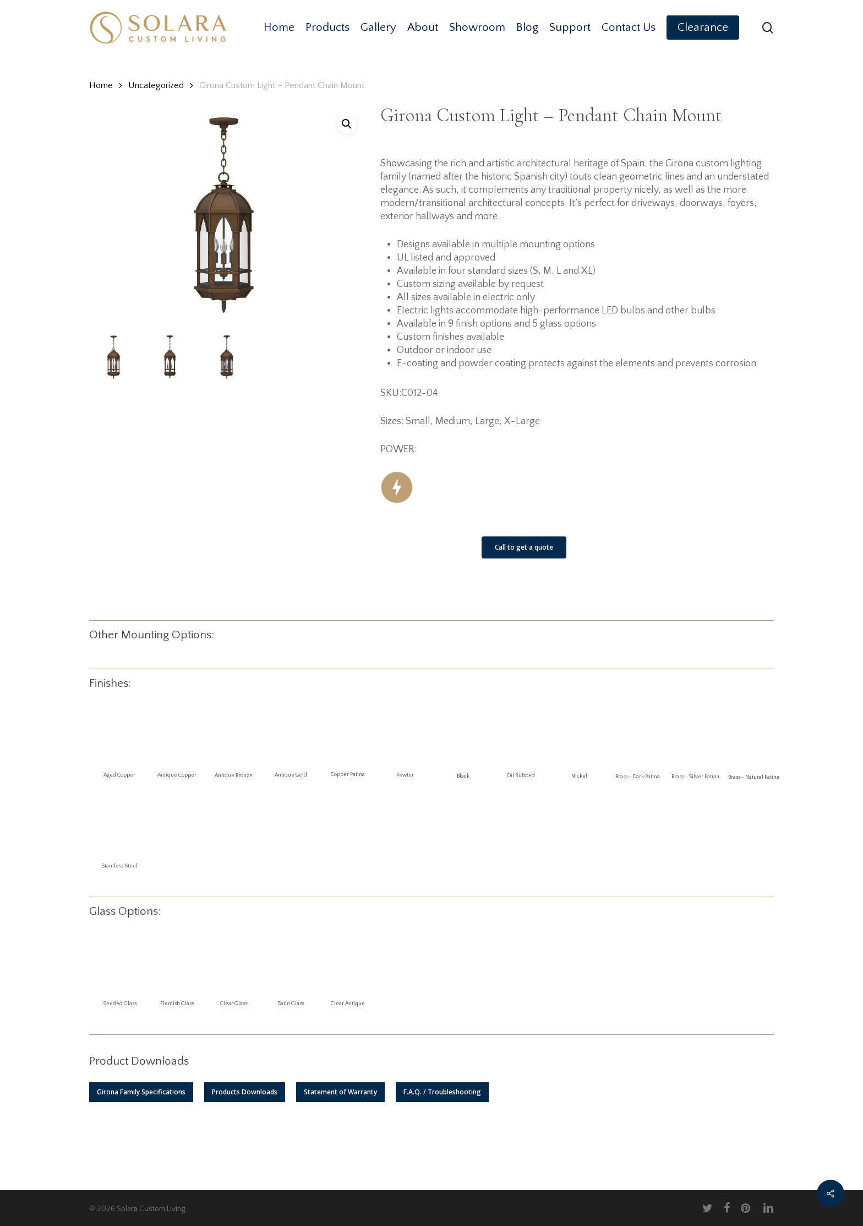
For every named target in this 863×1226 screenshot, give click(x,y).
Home (101, 85)
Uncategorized (156, 85)
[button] (141, 1092)
